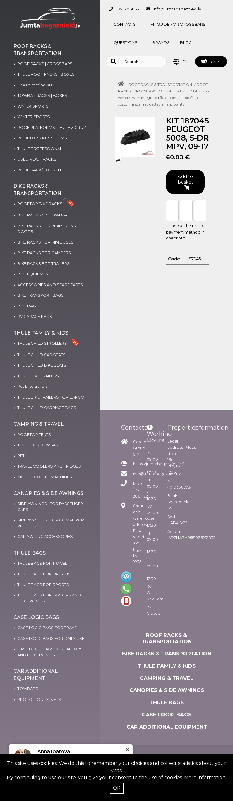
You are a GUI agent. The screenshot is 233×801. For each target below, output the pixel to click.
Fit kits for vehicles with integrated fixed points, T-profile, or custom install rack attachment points (164, 97)
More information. (205, 777)
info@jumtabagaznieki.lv (177, 9)
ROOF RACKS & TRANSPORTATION (160, 84)
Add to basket (185, 181)
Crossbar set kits (174, 91)
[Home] (122, 84)
